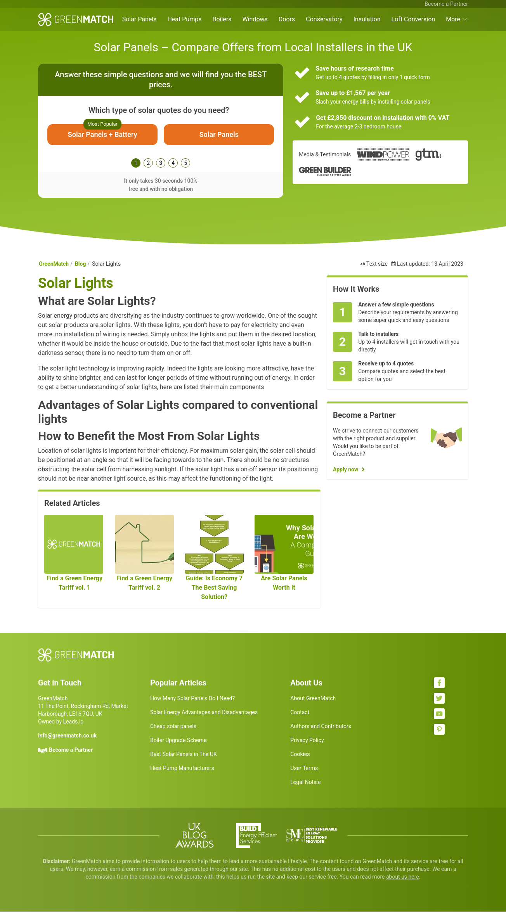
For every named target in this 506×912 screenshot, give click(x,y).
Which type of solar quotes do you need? (158, 110)
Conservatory (324, 19)
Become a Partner (446, 4)
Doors (287, 19)
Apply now (345, 470)
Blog (80, 264)
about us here (402, 877)
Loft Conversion (413, 19)
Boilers (221, 19)
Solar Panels (139, 19)
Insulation (367, 19)
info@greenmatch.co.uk (67, 736)
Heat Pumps (184, 19)
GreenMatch (54, 264)
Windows (254, 19)
